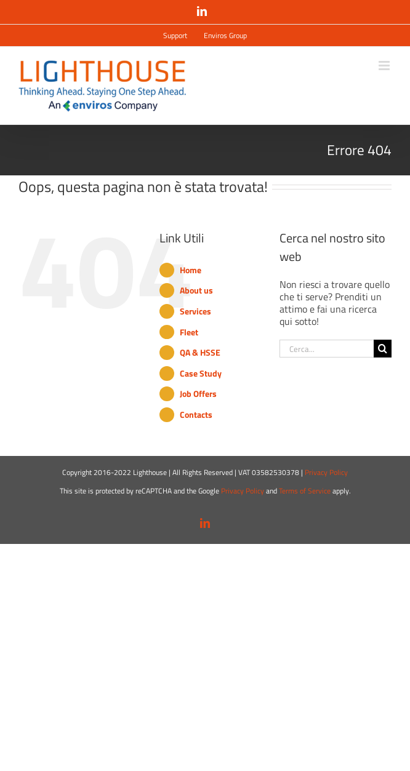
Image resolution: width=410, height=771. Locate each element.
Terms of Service (305, 491)
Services (195, 311)
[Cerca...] (326, 349)
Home (190, 269)
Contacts (196, 414)
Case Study (201, 373)
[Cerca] (383, 349)
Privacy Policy (326, 472)
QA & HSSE (200, 352)
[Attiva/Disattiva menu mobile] (385, 65)
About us (196, 290)
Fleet (189, 332)
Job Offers (198, 393)
